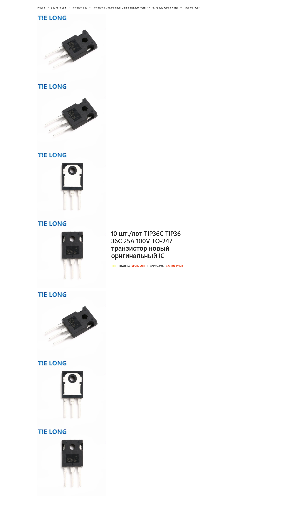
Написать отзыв (174, 266)
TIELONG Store (138, 266)
